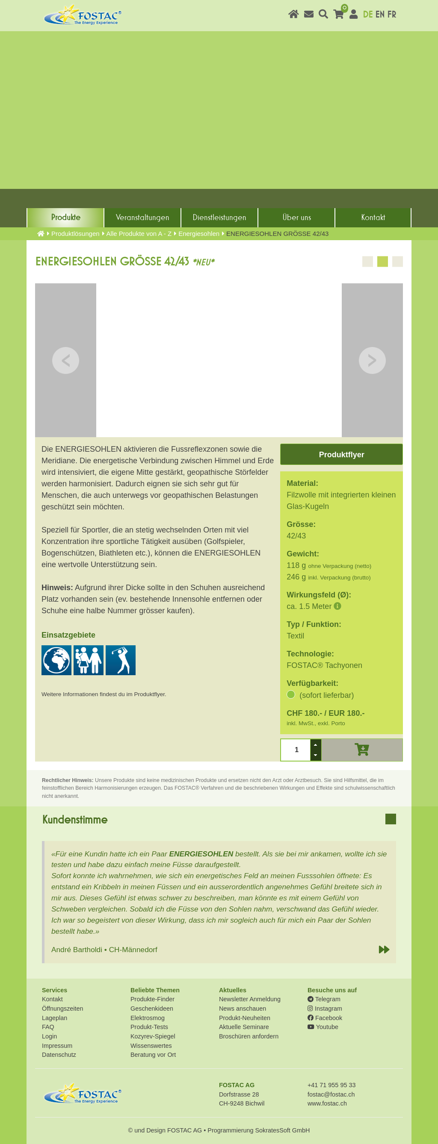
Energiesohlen (198, 233)
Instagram (325, 1008)
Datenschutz (59, 1054)
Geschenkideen (151, 1008)
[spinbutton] (296, 750)
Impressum (57, 1045)
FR (391, 15)
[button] (315, 744)
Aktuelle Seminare (244, 1026)
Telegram (324, 999)
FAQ (48, 1026)
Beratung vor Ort (153, 1054)
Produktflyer (341, 454)
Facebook (325, 1018)
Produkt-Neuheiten (244, 1018)
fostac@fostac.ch (331, 1094)
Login (49, 1036)
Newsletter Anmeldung (250, 999)
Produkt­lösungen (75, 233)
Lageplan (54, 1018)
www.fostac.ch (327, 1103)
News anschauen (242, 1008)
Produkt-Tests (149, 1026)
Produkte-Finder (152, 999)
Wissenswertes (151, 1045)
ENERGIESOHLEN (201, 854)
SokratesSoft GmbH (282, 1130)
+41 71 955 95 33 (331, 1085)
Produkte (65, 217)
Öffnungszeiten (62, 1008)
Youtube (323, 1026)
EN (380, 15)
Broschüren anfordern (248, 1036)
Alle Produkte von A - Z (139, 233)
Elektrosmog (147, 1018)
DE (368, 15)
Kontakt (373, 217)
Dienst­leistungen (219, 217)
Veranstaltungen (142, 217)
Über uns (296, 217)
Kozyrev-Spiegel (152, 1036)
